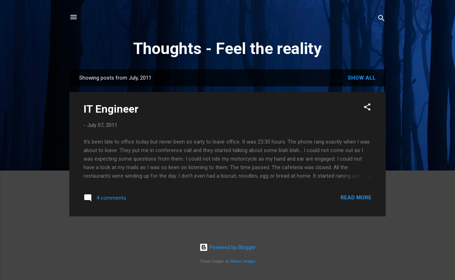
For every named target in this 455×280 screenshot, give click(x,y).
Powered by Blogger (227, 247)
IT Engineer (111, 109)
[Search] (381, 19)
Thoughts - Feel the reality (227, 48)
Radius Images (243, 261)
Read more (356, 197)
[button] (367, 108)
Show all (362, 78)
